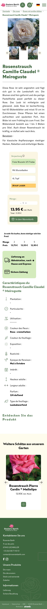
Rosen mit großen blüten (32, 11)
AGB (24, 604)
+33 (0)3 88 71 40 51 (11, 551)
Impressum (5, 604)
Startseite (6, 11)
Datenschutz (16, 604)
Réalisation (23, 606)
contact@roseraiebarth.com (14, 554)
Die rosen (16, 11)
